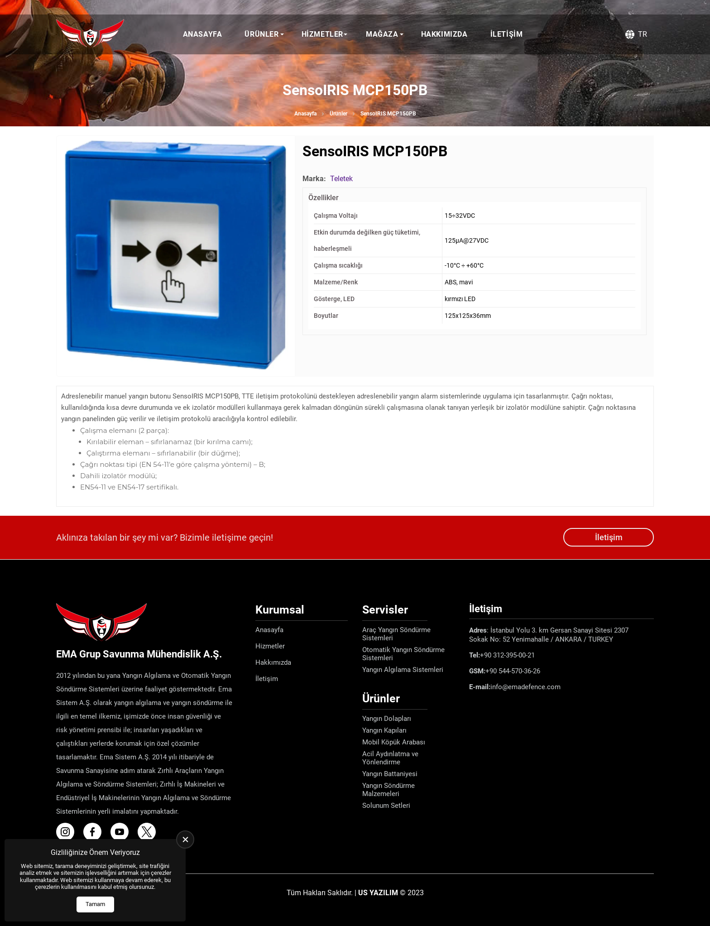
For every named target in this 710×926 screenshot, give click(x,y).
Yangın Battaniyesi (389, 774)
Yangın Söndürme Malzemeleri (388, 790)
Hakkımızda (444, 34)
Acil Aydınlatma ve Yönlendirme (390, 758)
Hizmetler (322, 34)
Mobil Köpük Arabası (393, 742)
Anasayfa (202, 34)
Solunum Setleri (386, 805)
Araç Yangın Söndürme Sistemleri (396, 634)
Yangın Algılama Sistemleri (402, 670)
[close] (185, 839)
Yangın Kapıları (384, 730)
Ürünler (261, 34)
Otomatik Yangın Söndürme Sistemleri (403, 654)
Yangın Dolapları (386, 719)
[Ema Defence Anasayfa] (90, 34)
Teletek (341, 178)
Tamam (95, 904)
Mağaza (382, 34)
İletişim (506, 34)
